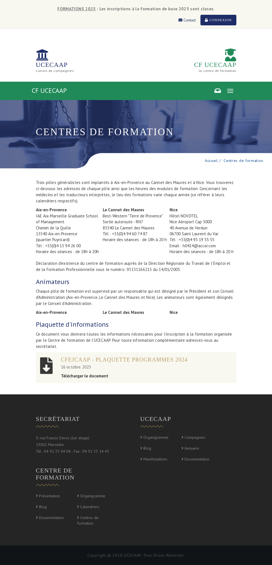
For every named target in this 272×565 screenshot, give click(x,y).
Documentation (197, 459)
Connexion (218, 20)
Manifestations (155, 459)
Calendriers (89, 506)
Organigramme (155, 437)
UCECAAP (52, 64)
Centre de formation (55, 474)
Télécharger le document (84, 376)
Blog (147, 448)
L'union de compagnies (55, 71)
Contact (187, 20)
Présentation (49, 495)
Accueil (211, 160)
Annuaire (192, 448)
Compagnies (195, 437)
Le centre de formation (217, 71)
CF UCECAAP (215, 64)
